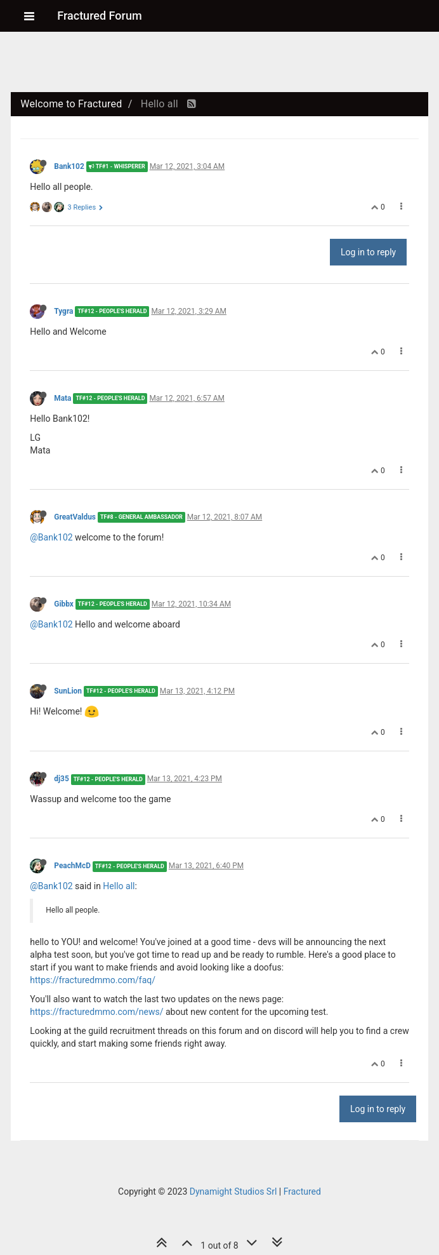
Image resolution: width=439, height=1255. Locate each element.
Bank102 (69, 166)
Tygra (63, 311)
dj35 (61, 778)
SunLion (68, 691)
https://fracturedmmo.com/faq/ (92, 980)
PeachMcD (72, 865)
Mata (62, 398)
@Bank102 (51, 537)
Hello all (118, 886)
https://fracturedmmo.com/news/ (96, 1012)
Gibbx (64, 604)
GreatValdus (75, 517)
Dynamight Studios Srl (233, 1191)
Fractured (302, 1191)
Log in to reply (368, 252)
